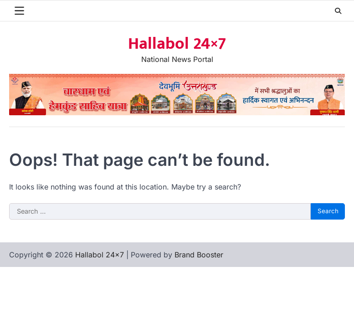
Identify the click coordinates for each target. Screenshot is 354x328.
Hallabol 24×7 (177, 44)
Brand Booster (198, 254)
